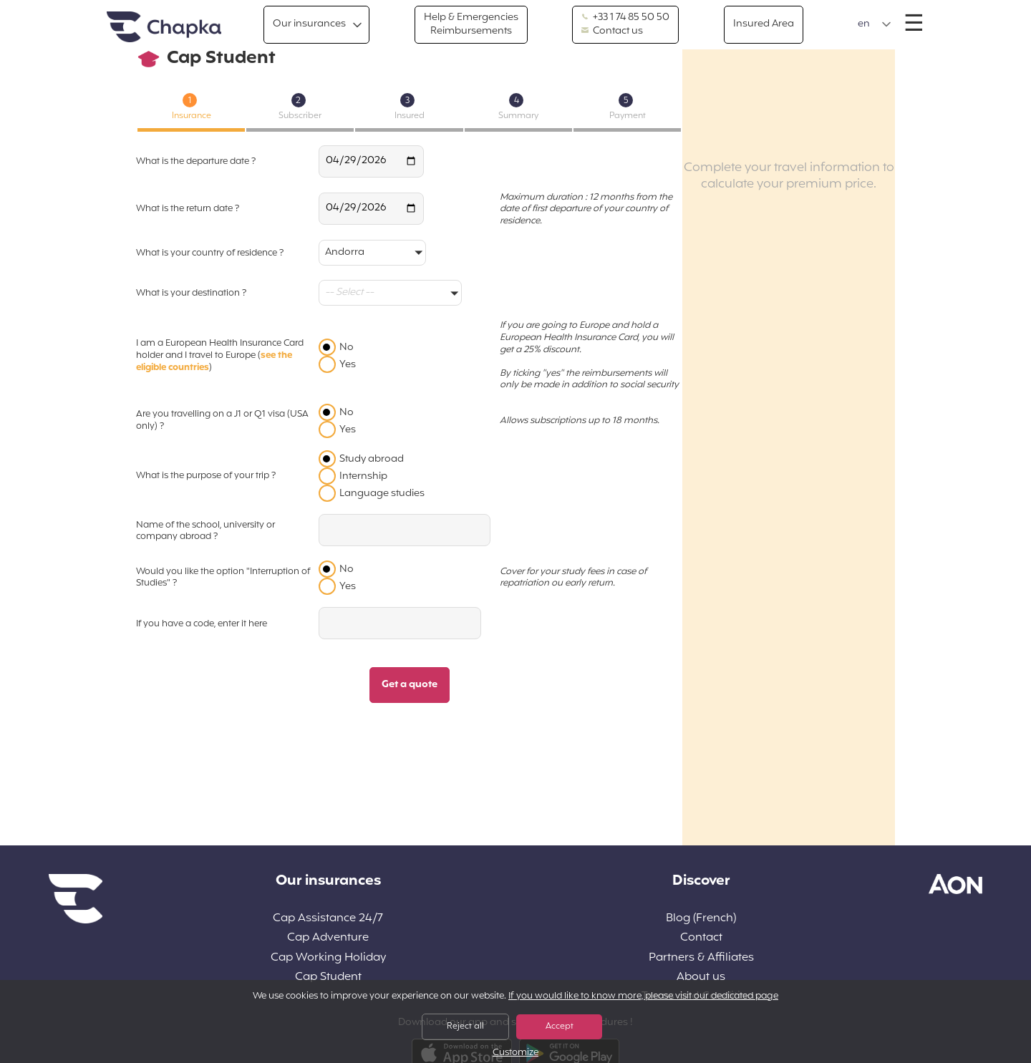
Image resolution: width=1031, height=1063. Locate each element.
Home (164, 27)
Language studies (382, 493)
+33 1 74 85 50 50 (625, 17)
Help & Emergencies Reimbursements (471, 24)
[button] (874, 24)
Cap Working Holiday (328, 958)
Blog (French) (701, 918)
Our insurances (309, 23)
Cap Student (328, 977)
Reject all (465, 1026)
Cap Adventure (328, 938)
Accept (559, 1026)
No (346, 347)
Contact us (612, 31)
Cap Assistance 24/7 (328, 918)
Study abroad (371, 459)
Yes (347, 364)
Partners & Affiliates (701, 958)
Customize (515, 1053)
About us (701, 977)
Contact (701, 938)
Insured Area (763, 23)
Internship (363, 476)
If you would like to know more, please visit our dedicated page (643, 996)
